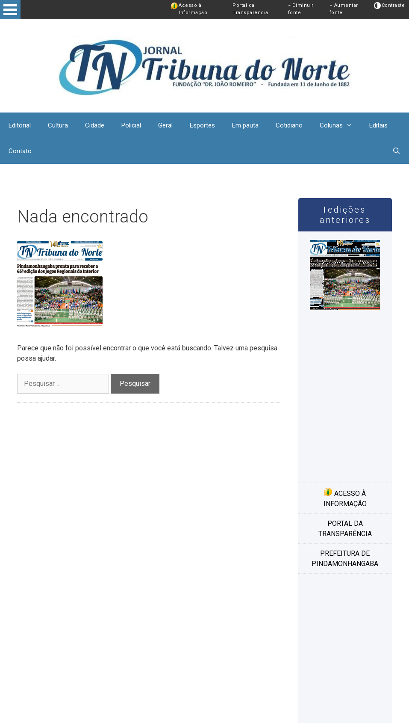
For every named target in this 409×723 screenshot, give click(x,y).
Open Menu (10, 9)
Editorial (20, 125)
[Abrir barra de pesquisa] (396, 151)
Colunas (340, 125)
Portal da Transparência (250, 9)
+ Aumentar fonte (344, 9)
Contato (20, 151)
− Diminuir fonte (301, 9)
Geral (165, 125)
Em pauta (245, 125)
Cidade (94, 125)
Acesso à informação (345, 497)
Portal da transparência (345, 528)
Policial (131, 125)
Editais (378, 125)
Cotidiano (289, 125)
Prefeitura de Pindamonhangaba (345, 558)
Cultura (58, 125)
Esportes (202, 125)
